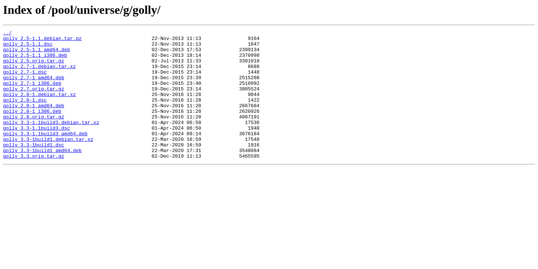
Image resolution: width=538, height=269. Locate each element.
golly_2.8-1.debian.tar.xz (39, 107)
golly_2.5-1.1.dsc (28, 47)
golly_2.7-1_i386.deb (32, 94)
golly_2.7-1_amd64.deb (33, 87)
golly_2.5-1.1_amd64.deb (36, 53)
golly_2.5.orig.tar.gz (33, 67)
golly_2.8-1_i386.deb (32, 127)
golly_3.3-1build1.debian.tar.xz (48, 161)
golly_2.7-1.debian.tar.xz (39, 74)
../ (7, 33)
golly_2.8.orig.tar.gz (33, 134)
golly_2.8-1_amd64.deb (33, 121)
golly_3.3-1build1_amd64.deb (42, 174)
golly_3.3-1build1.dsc (33, 168)
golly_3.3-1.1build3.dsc (36, 148)
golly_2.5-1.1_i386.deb (35, 60)
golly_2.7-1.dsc (25, 80)
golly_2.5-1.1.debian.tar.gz (42, 40)
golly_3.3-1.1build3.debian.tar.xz (51, 141)
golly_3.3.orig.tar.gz (33, 181)
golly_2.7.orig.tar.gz (33, 101)
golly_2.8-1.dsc (25, 114)
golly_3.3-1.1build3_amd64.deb (45, 154)
